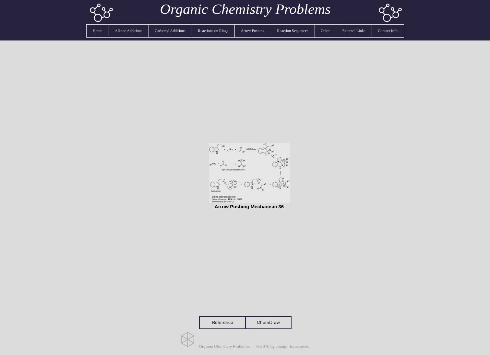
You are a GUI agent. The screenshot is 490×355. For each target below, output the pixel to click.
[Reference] (222, 322)
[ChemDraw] (268, 322)
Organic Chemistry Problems (245, 9)
